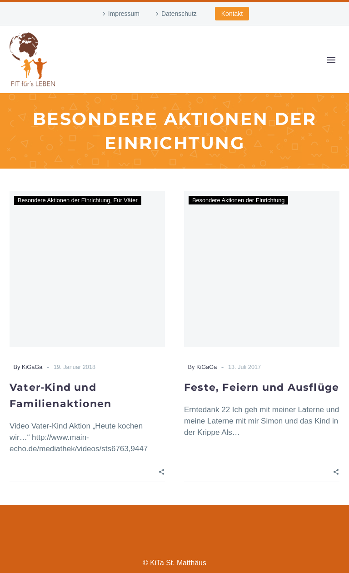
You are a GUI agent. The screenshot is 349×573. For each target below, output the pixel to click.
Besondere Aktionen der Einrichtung (64, 200)
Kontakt (232, 13)
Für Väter (126, 200)
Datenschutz (179, 13)
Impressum (124, 13)
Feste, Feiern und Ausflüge (261, 387)
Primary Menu (331, 60)
